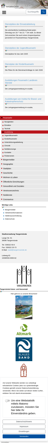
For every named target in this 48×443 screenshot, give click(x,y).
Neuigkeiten (8, 122)
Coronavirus (8, 199)
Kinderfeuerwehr (10, 139)
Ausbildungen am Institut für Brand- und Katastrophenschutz (23, 100)
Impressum (24, 426)
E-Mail (4, 250)
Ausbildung (42, 8)
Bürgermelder (9, 160)
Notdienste (7, 195)
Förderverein (9, 156)
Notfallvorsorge (10, 149)
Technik (7, 129)
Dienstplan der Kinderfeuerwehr (19, 64)
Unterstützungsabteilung (13, 142)
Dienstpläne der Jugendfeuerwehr (20, 48)
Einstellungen (24, 431)
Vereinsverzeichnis (11, 190)
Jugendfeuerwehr (11, 135)
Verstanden (24, 436)
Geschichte (8, 173)
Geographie (8, 164)
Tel (3, 245)
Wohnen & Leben (10, 177)
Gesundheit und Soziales (13, 186)
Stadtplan (7, 168)
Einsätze (7, 125)
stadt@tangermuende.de (17, 250)
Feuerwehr (33, 8)
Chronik (7, 146)
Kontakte (7, 152)
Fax (3, 247)
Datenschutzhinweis (24, 422)
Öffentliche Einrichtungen (13, 182)
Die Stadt (25, 8)
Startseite (17, 8)
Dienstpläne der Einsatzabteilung (20, 24)
